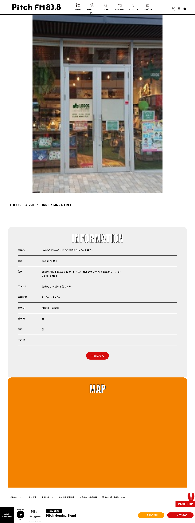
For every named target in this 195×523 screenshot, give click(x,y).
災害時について (16, 497)
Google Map (49, 275)
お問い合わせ (47, 497)
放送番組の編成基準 (88, 497)
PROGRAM (152, 515)
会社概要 (32, 497)
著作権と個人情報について (114, 497)
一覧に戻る (97, 356)
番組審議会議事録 (66, 497)
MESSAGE (182, 515)
